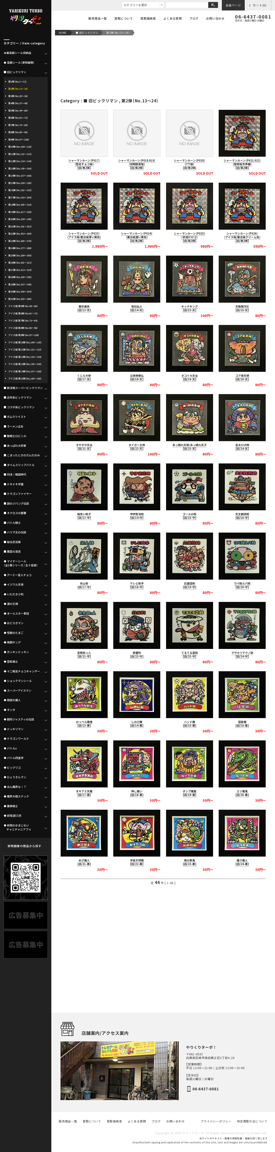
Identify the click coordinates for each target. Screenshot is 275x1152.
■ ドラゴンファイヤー (18, 494)
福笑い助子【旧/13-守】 (84, 516)
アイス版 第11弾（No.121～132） (25, 349)
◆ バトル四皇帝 (13, 758)
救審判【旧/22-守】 (137, 654)
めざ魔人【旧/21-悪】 (84, 862)
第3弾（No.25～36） (18, 96)
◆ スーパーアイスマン (17, 691)
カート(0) (258, 5)
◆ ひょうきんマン (15, 777)
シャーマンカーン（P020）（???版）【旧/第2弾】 (189, 164)
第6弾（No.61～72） (18, 117)
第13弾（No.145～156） (20, 168)
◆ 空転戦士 (11, 662)
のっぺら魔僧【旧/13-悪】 (84, 724)
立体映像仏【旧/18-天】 (137, 377)
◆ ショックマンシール (18, 681)
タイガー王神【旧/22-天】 (137, 447)
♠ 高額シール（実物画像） (19, 63)
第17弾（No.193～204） (20, 197)
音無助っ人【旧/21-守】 (84, 654)
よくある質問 (172, 18)
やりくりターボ (193, 1133)
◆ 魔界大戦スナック (16, 796)
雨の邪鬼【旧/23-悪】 (190, 862)
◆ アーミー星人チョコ (18, 575)
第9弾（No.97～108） (18, 139)
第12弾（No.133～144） (20, 161)
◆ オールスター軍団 (16, 613)
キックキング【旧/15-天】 (189, 308)
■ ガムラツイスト (15, 417)
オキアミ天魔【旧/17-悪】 (84, 793)
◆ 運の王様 (11, 604)
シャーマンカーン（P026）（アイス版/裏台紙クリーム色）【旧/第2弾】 (242, 237)
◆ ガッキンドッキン (16, 652)
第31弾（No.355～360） (20, 299)
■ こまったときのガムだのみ (22, 455)
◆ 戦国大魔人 (12, 700)
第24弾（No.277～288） (20, 248)
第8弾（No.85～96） (18, 132)
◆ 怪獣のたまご (13, 633)
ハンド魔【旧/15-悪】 (190, 724)
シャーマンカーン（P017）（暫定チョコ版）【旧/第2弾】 (84, 164)
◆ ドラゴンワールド (16, 739)
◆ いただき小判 (13, 594)
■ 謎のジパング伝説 (16, 503)
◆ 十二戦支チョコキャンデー (22, 671)
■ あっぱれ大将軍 (15, 446)
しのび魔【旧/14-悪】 (137, 724)
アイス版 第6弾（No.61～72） (23, 313)
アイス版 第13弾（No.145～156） (25, 364)
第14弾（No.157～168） (20, 175)
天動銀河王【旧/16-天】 (242, 308)
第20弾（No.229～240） (20, 219)
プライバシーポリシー (216, 1121)
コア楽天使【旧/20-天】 (242, 377)
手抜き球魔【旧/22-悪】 (137, 862)
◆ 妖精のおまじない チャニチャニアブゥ (17, 827)
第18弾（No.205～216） (20, 204)
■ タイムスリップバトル (19, 465)
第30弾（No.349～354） (20, 291)
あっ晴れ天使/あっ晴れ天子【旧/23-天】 (190, 447)
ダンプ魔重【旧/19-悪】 (190, 793)
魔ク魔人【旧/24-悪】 (242, 862)
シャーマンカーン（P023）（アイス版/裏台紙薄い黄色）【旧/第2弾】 (84, 237)
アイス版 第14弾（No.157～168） (25, 371)
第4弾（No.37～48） (18, 103)
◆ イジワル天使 (13, 585)
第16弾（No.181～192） (20, 190)
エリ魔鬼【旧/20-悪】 (242, 793)
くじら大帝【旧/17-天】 (84, 377)
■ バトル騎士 (12, 523)
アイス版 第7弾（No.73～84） (23, 320)
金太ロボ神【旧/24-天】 (242, 447)
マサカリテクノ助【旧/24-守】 (242, 654)
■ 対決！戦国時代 (15, 474)
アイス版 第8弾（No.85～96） (23, 328)
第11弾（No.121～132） (20, 154)
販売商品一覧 (97, 18)
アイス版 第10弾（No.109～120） (25, 342)
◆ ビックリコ (12, 768)
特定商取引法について (252, 1121)
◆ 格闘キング (12, 642)
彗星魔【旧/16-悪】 (242, 724)
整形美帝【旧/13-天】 (84, 308)
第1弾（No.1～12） (17, 81)
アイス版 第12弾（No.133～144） (25, 357)
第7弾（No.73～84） (18, 125)
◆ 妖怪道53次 (12, 816)
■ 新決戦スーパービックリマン (23, 388)
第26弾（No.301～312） (20, 262)
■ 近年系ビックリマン (18, 397)
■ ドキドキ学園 (13, 484)
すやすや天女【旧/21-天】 (84, 447)
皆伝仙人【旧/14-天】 (137, 308)
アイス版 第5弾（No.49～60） (23, 306)
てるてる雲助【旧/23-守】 (189, 654)
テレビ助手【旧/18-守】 (137, 585)
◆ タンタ (9, 710)
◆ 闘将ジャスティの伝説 (19, 719)
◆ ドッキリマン (13, 729)
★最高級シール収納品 (17, 53)
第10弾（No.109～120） (20, 146)
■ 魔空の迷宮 (12, 551)
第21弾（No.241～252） (20, 226)
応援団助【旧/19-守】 (190, 585)
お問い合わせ (215, 18)
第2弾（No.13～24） (118, 32)
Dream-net (259, 1133)
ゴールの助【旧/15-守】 (190, 516)
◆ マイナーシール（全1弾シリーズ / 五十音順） (21, 563)
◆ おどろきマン (13, 623)
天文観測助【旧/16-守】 (242, 516)
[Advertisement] (163, 66)
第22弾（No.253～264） (20, 233)
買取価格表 (148, 18)
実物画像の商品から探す (24, 846)
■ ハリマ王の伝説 (15, 532)
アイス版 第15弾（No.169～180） (25, 378)
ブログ (194, 18)
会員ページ (233, 5)
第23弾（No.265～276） (20, 241)
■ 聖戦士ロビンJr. (15, 436)
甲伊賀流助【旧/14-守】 (137, 516)
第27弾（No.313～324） (20, 270)
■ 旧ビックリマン (87, 32)
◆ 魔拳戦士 (11, 806)
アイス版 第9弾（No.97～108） (23, 335)
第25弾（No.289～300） (20, 255)
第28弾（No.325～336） (20, 277)
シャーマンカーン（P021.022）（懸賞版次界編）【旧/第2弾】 (242, 164)
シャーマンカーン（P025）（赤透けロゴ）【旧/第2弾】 (189, 237)
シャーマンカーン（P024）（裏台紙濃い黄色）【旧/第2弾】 (137, 237)
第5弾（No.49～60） (18, 110)
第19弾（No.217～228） (20, 212)
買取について (123, 18)
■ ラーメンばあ (13, 426)
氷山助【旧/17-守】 (84, 585)
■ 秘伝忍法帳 (12, 542)
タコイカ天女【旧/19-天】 (189, 377)
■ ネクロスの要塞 (15, 513)
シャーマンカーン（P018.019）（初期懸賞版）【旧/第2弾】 (136, 164)
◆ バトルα (10, 748)
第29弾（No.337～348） (20, 284)
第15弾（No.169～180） (20, 183)
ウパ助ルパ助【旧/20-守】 (242, 585)
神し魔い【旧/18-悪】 (137, 793)
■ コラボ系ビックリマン (19, 407)
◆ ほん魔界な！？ (15, 787)
